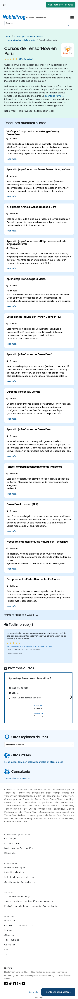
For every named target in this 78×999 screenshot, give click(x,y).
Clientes (9, 935)
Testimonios (12, 939)
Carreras (10, 944)
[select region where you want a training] (39, 744)
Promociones (12, 843)
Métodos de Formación (18, 848)
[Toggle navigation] (72, 17)
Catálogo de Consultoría (19, 882)
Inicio (8, 36)
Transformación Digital (18, 896)
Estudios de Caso (15, 872)
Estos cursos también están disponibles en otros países (33, 762)
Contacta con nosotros (58, 992)
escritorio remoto (54, 95)
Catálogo (10, 838)
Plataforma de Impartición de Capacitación (31, 906)
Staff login (39, 997)
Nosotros (10, 920)
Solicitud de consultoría (19, 877)
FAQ (6, 949)
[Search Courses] (36, 23)
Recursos (10, 853)
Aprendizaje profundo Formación (21, 40)
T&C (7, 954)
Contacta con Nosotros (60, 4)
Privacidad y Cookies (39, 992)
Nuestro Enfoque (14, 867)
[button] (70, 697)
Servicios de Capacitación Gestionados (28, 901)
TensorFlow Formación (48, 40)
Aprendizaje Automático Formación (28, 36)
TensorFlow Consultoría (17, 778)
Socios (8, 930)
